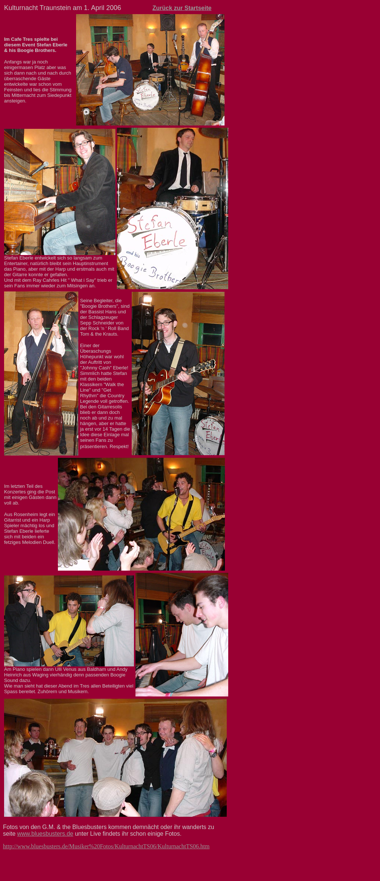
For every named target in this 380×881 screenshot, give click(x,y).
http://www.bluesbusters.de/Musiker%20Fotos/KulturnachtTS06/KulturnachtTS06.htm (106, 846)
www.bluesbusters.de (45, 834)
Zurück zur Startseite (182, 8)
